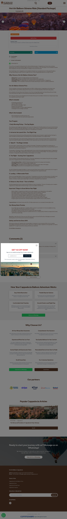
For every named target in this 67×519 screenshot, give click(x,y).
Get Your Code (27, 255)
